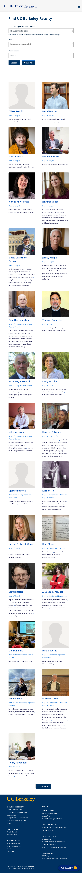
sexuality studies (54, 709)
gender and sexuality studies (57, 215)
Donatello (62, 445)
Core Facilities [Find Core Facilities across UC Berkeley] (46, 839)
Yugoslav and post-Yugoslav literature (20, 501)
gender (11, 269)
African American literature (23, 605)
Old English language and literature (53, 210)
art (43, 440)
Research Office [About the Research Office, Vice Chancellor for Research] (13, 841)
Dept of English (14, 115)
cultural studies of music (60, 720)
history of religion (58, 392)
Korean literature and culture (18, 709)
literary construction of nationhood (20, 344)
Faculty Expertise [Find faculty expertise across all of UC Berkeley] (12, 832)
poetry (57, 122)
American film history (49, 271)
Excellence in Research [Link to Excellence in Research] (14, 810)
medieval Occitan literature (23, 776)
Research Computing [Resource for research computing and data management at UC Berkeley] (49, 844)
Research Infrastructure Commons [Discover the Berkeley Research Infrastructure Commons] (53, 842)
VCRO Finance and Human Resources (54, 859)
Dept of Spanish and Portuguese (54, 596)
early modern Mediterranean (57, 331)
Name (11, 40)
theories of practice (58, 725)
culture (11, 331)
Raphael (58, 448)
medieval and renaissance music (52, 389)
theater (64, 268)
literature (27, 389)
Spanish (11, 395)
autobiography (20, 555)
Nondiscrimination (28, 868)
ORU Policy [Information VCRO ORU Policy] (45, 856)
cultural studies (47, 218)
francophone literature (56, 504)
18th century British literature (24, 212)
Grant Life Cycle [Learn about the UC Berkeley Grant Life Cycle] (47, 816)
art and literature (20, 274)
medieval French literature (17, 770)
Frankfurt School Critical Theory (24, 712)
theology (11, 443)
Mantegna (45, 448)
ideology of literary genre (24, 341)
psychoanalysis (23, 661)
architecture (49, 440)
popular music (19, 333)
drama (11, 119)
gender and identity (54, 509)
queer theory (56, 555)
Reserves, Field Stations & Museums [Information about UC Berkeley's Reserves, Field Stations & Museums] (54, 847)
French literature (59, 712)
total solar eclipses (55, 453)
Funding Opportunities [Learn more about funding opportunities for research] (49, 813)
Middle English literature (21, 164)
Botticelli (52, 448)
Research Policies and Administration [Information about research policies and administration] (54, 828)
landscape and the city (26, 277)
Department (14, 51)
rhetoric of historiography (17, 347)
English (22, 269)
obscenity (58, 395)
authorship (45, 279)
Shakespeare (58, 265)
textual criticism (47, 212)
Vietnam (44, 509)
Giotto (56, 445)
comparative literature (16, 389)
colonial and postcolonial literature (53, 507)
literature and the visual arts (17, 445)
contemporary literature (50, 605)
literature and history (20, 610)
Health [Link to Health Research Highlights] (9, 823)
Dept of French (14, 327)
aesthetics (12, 392)
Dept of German (15, 439)
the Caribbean (61, 501)
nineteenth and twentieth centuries (53, 714)
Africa (44, 501)
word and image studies (25, 613)
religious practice (19, 451)
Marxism (31, 714)
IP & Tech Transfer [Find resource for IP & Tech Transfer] (48, 830)
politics (16, 331)
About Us (10, 849)
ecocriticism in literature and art (19, 285)
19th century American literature (24, 600)
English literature (47, 265)
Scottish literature (58, 218)
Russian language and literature (52, 661)
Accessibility (17, 868)
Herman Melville (14, 608)
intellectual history (48, 664)
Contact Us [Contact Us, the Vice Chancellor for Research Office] (10, 851)
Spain (50, 602)
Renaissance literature (20, 119)
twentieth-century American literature (54, 728)
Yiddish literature (59, 552)
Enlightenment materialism (17, 280)
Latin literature (13, 661)
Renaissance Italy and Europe (51, 328)
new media (53, 608)
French (17, 336)
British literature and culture (51, 717)
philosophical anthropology (17, 448)
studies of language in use (50, 723)
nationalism (46, 276)
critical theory (54, 274)
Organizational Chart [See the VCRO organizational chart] (14, 846)
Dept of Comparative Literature (21, 324)
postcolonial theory (48, 557)
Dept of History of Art (50, 436)
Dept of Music (47, 385)
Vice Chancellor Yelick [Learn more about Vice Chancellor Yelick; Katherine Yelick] (14, 843)
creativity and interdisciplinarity (52, 456)
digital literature (47, 600)
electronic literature (58, 602)
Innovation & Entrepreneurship (17, 812)
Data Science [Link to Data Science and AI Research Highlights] (11, 815)
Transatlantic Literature (60, 600)
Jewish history (46, 555)
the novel (45, 709)
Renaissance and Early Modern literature (21, 167)
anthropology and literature (24, 443)
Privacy (9, 868)
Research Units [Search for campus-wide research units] (12, 835)
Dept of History (48, 324)
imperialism (63, 274)
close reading (13, 616)
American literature (15, 552)
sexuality (17, 269)
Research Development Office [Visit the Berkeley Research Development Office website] (52, 819)
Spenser (53, 268)
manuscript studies (48, 395)
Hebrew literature (47, 552)
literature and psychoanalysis (18, 714)
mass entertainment (57, 276)
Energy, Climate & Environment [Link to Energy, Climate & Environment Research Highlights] (17, 818)
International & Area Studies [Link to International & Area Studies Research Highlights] (16, 820)
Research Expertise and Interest (22, 26)
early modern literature (23, 392)
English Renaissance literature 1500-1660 (55, 164)
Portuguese (18, 395)
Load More (43, 786)
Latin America (62, 608)
